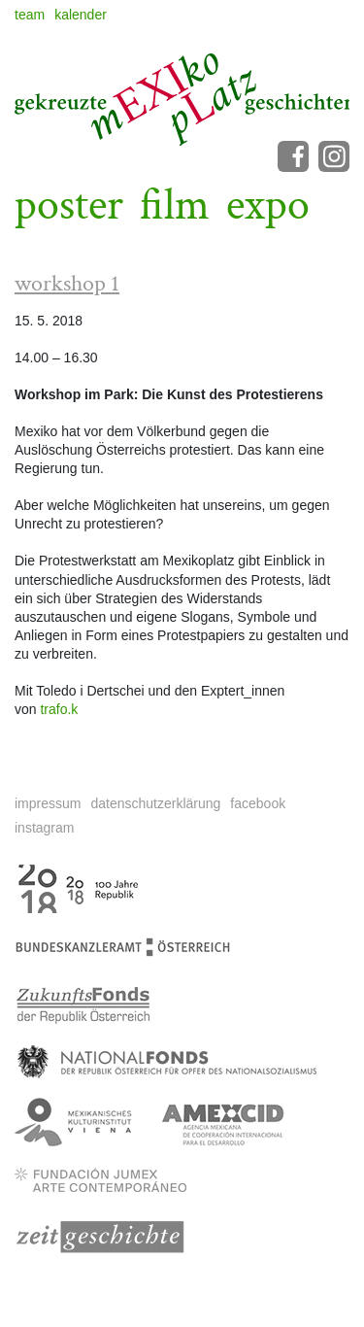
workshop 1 (67, 283)
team (30, 14)
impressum (48, 803)
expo (268, 205)
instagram (44, 827)
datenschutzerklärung (155, 803)
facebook (257, 803)
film (175, 205)
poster (69, 205)
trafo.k (59, 709)
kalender (80, 14)
